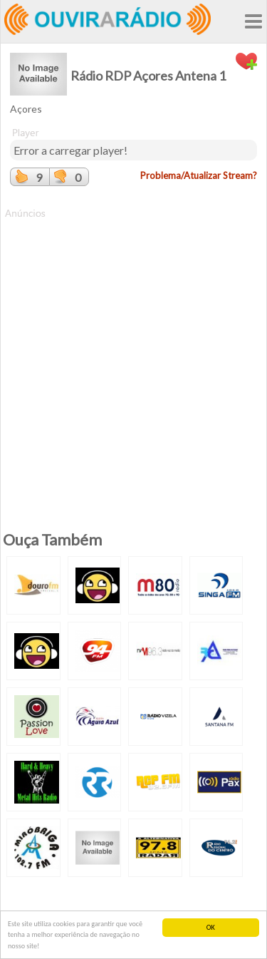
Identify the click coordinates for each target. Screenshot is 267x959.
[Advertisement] (133, 354)
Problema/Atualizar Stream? (198, 175)
